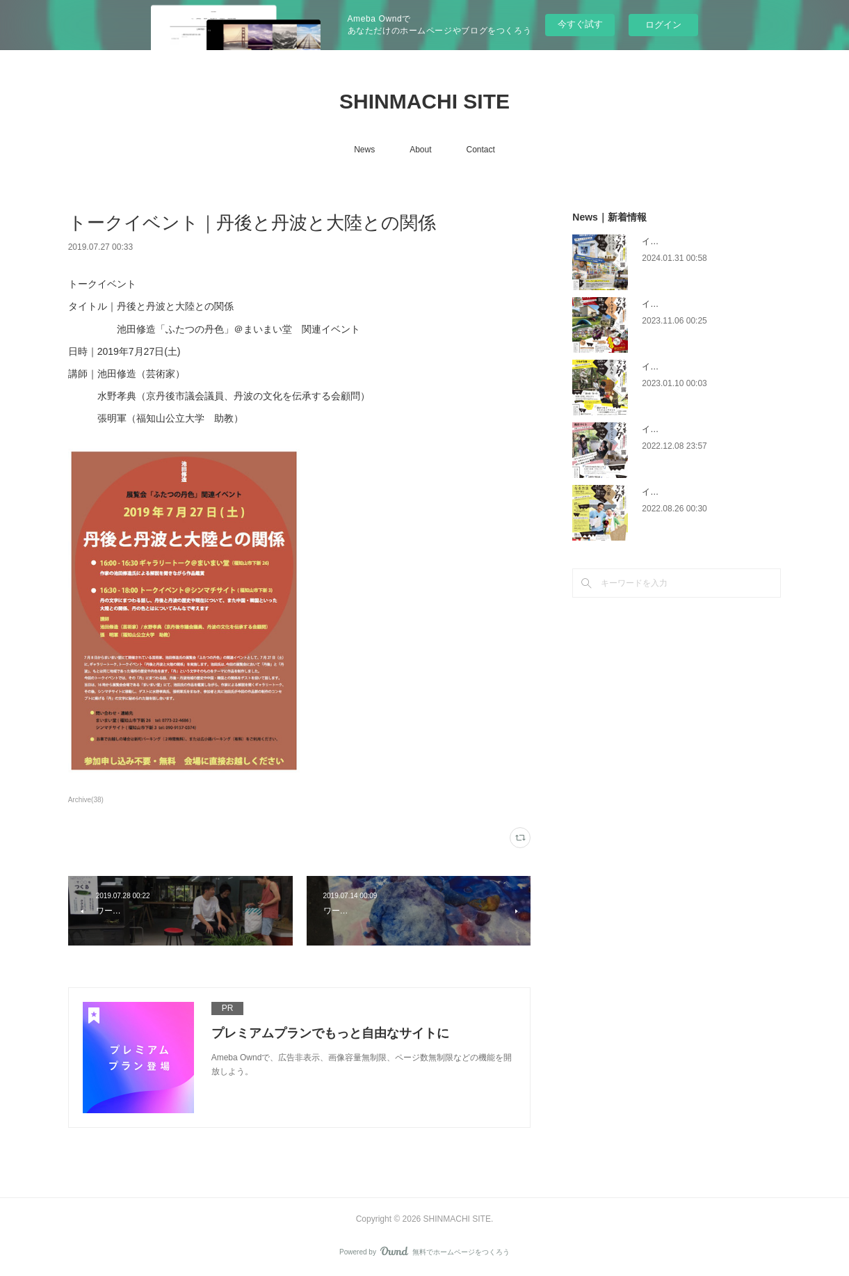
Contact (481, 149)
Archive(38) (86, 800)
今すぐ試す (580, 24)
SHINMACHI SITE (424, 101)
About (420, 149)
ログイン (663, 24)
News (364, 149)
